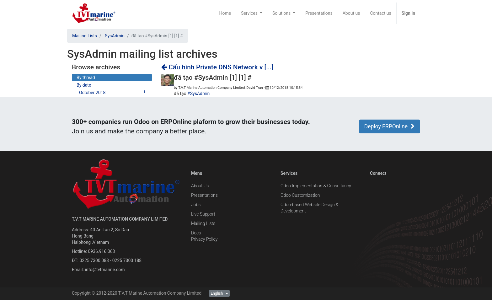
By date (84, 85)
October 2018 (113, 92)
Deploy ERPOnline (389, 126)
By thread (86, 77)
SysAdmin (115, 35)
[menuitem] (225, 13)
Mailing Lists (84, 35)
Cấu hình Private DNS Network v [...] (217, 67)
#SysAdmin (198, 93)
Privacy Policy (204, 239)
